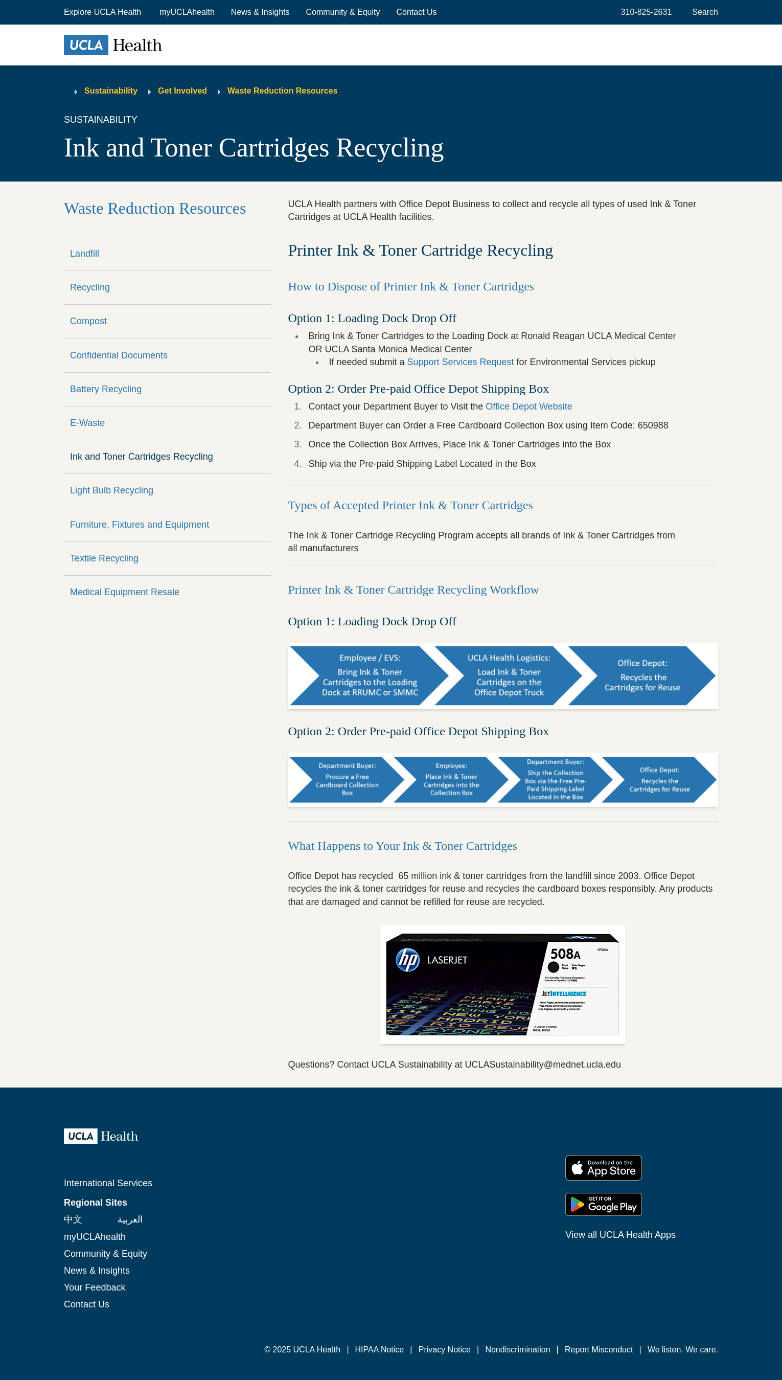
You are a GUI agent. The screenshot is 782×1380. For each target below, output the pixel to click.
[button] (103, 12)
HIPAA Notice (379, 1349)
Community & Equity (343, 12)
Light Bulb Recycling (111, 490)
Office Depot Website (529, 406)
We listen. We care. (683, 1349)
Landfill (84, 253)
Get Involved (182, 90)
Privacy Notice (445, 1349)
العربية (130, 1219)
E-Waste (87, 423)
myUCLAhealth (187, 12)
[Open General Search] (703, 12)
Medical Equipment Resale (124, 592)
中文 (73, 1219)
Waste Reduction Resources (282, 90)
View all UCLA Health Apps (620, 1235)
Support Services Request (460, 362)
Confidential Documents (119, 355)
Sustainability (110, 90)
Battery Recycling (106, 389)
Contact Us (416, 12)
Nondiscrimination (517, 1349)
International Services (108, 1183)
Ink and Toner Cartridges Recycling (141, 456)
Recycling (90, 287)
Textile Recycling (104, 558)
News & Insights (260, 12)
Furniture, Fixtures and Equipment (139, 524)
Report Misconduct (599, 1349)
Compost (88, 321)
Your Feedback (94, 1287)
